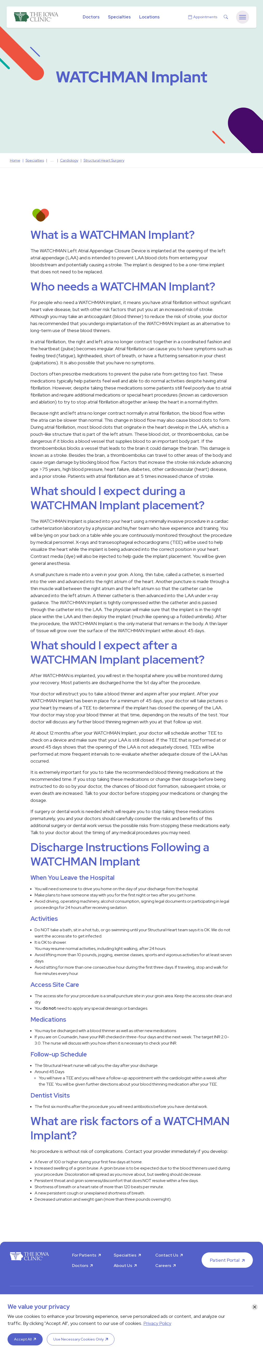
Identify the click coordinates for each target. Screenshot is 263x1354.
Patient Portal (225, 1260)
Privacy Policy (157, 1323)
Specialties (119, 17)
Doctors (91, 17)
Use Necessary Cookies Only (78, 1339)
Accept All (23, 1339)
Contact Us (166, 1255)
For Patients (84, 1255)
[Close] (255, 1307)
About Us (123, 1265)
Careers (163, 1265)
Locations (149, 17)
